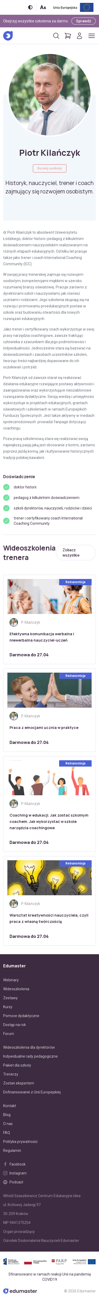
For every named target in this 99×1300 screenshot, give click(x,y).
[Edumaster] (8, 36)
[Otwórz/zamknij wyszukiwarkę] (56, 35)
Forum (8, 1034)
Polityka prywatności (20, 1141)
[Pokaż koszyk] (68, 35)
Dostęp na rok (14, 1025)
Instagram (15, 1173)
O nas (8, 1124)
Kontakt (9, 1106)
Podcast (13, 1182)
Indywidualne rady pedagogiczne (30, 1056)
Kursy (7, 1007)
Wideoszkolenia (16, 989)
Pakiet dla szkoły (17, 1065)
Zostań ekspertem (18, 1083)
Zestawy (10, 998)
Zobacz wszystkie (71, 552)
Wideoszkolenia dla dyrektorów (29, 1047)
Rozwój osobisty (49, 168)
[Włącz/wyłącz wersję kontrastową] (30, 7)
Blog (7, 1115)
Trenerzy (10, 1074)
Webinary (11, 980)
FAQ (6, 1133)
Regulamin (12, 1150)
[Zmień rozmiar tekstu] (43, 7)
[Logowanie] (79, 35)
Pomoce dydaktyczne (21, 1016)
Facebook (14, 1164)
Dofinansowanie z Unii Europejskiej (32, 1092)
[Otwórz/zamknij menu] (91, 36)
